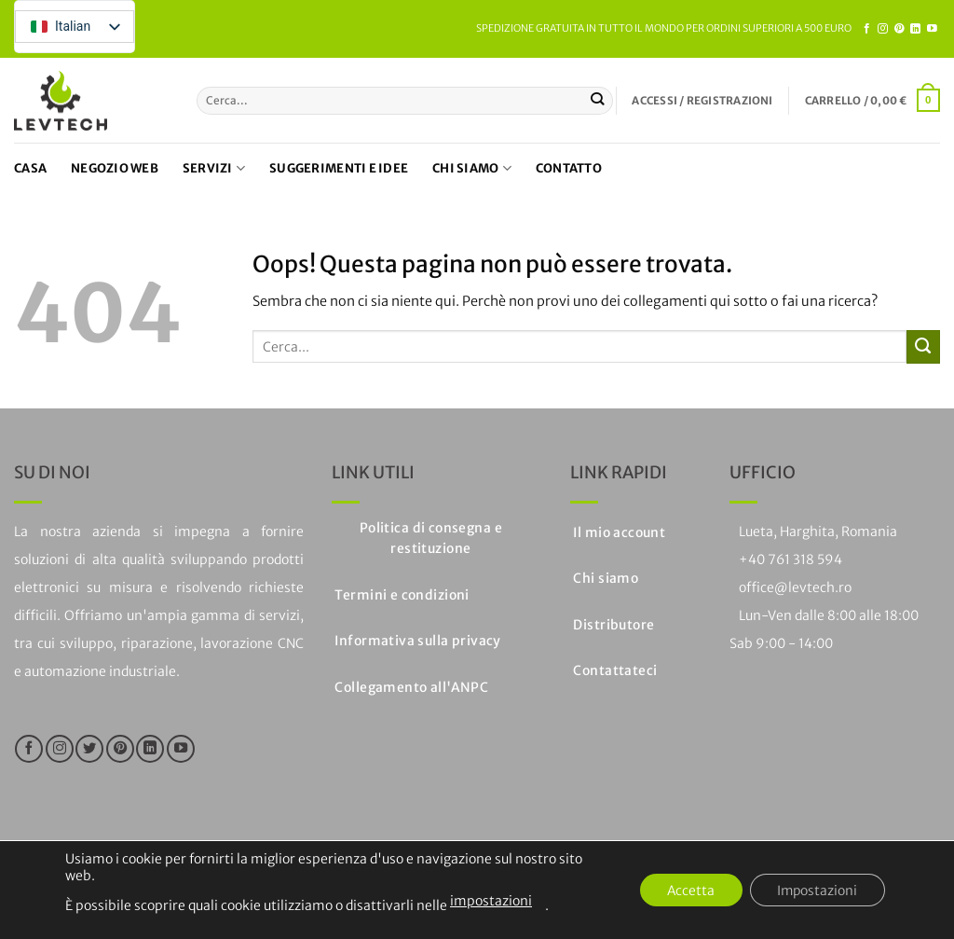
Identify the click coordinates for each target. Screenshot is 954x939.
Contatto (569, 168)
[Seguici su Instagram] (883, 29)
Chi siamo (471, 168)
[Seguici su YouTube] (932, 29)
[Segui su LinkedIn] (915, 29)
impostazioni (491, 900)
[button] (702, 100)
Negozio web (114, 168)
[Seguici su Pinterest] (899, 29)
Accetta (687, 890)
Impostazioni (816, 890)
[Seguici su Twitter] (89, 749)
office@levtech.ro (795, 587)
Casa (30, 168)
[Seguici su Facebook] (867, 29)
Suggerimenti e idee (338, 168)
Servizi (214, 168)
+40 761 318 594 (790, 559)
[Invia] (597, 101)
